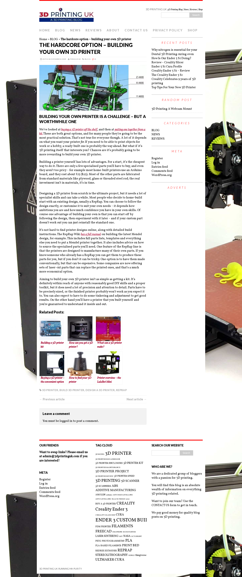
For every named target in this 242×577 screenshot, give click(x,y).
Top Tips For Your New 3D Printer (174, 87)
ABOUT (113, 30)
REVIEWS (94, 30)
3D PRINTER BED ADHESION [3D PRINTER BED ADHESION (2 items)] (107, 459)
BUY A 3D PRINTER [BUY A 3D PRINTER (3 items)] (105, 503)
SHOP (193, 30)
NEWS (75, 30)
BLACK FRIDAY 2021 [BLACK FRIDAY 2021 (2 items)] (121, 499)
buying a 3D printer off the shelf (79, 130)
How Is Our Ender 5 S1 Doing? (171, 58)
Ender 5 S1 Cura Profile (167, 67)
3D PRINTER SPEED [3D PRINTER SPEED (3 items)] (124, 476)
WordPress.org (162, 175)
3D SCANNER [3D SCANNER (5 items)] (130, 481)
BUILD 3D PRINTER (71, 390)
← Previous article (52, 399)
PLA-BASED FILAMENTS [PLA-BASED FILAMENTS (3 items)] (108, 545)
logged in (66, 421)
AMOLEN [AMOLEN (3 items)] (100, 494)
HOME (44, 30)
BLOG (60, 30)
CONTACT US (136, 30)
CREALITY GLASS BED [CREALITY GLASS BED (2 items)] (105, 515)
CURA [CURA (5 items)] (120, 515)
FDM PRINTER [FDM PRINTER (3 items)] (103, 526)
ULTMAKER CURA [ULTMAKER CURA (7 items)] (109, 559)
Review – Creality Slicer (168, 62)
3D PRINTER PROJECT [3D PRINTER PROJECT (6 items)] (112, 471)
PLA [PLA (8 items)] (128, 540)
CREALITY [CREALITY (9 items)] (126, 503)
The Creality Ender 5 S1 (167, 75)
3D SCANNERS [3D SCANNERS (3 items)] (103, 486)
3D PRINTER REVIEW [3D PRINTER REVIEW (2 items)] (104, 476)
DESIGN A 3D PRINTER (100, 390)
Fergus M (75, 59)
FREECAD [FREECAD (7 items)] (103, 531)
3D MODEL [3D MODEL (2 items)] (99, 454)
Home (43, 39)
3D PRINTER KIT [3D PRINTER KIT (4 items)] (133, 463)
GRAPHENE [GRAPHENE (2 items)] (117, 532)
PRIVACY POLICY (168, 30)
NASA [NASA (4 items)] (126, 536)
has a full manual (91, 234)
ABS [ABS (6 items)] (115, 486)
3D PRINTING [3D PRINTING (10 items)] (107, 481)
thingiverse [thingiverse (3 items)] (140, 555)
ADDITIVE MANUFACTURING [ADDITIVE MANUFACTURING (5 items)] (115, 490)
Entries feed (160, 167)
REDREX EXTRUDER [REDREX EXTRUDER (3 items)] (106, 550)
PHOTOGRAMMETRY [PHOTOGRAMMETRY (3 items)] (113, 541)
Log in (156, 163)
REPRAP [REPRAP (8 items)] (125, 550)
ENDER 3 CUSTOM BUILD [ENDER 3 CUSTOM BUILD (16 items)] (123, 520)
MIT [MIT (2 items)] (121, 536)
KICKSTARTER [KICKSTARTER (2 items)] (129, 532)
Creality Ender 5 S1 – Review (171, 71)
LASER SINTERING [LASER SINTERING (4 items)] (107, 536)
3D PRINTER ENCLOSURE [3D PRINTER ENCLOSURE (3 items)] (109, 463)
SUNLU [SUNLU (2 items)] (131, 555)
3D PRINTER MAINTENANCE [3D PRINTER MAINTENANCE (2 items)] (107, 467)
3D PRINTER (50, 390)
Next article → (137, 399)
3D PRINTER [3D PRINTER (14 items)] (118, 453)
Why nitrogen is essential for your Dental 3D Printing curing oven (174, 52)
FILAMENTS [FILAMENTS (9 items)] (122, 526)
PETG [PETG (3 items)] (98, 541)
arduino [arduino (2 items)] (109, 495)
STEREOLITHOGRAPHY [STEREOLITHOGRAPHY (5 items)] (111, 555)
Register (157, 158)
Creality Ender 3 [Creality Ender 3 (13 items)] (111, 509)
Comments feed (162, 171)
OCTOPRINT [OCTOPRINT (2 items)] (136, 536)
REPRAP (121, 390)
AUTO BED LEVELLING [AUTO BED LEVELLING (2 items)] (123, 495)
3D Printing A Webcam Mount (172, 109)
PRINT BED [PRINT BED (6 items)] (130, 545)
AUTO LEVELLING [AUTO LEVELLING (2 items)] (103, 499)
